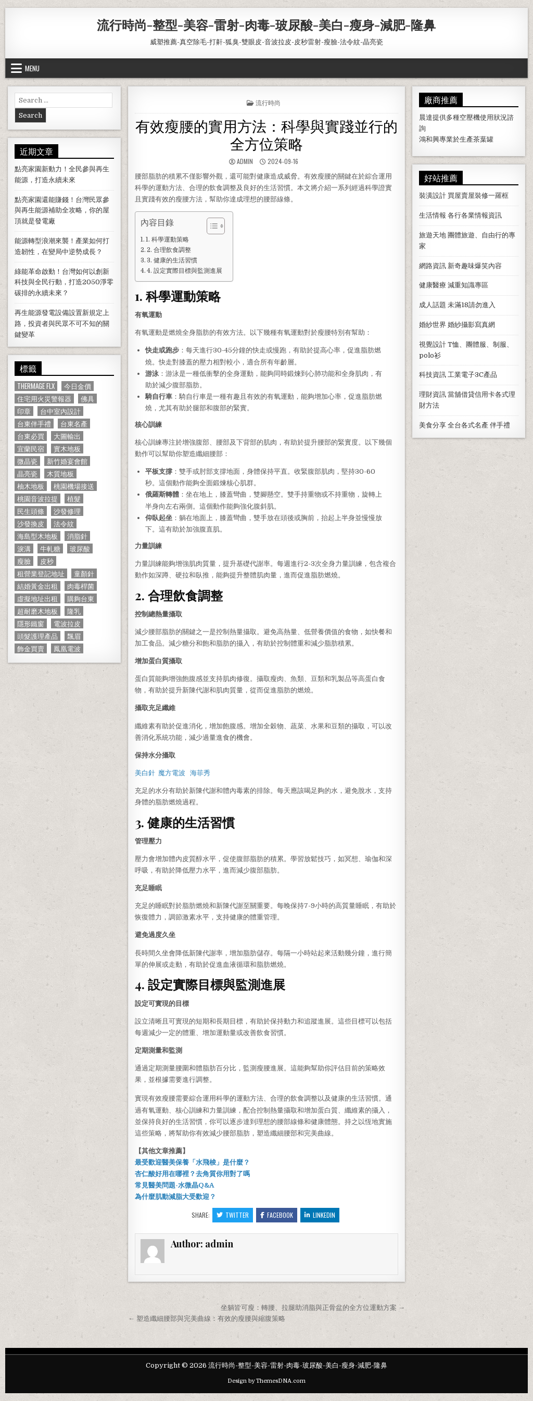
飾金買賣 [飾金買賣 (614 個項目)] (30, 648)
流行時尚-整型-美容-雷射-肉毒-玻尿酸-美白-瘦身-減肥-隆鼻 (266, 24)
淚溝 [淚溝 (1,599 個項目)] (24, 548)
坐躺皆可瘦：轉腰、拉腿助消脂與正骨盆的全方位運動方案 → (313, 1307)
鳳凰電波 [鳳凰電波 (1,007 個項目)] (67, 648)
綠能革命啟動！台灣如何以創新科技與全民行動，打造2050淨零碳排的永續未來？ (64, 282)
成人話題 (432, 305)
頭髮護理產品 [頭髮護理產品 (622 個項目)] (37, 636)
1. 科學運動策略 (167, 239)
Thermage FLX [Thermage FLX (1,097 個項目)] (36, 386)
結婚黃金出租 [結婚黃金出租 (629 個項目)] (37, 586)
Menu (32, 68)
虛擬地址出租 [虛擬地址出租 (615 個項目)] (37, 598)
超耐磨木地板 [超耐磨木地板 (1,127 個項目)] (37, 611)
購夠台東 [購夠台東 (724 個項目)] (80, 598)
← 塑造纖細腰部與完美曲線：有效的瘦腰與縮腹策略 (206, 1318)
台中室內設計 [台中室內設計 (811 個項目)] (60, 411)
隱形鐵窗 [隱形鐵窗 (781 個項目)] (30, 623)
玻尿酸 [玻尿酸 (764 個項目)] (80, 548)
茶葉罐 (483, 139)
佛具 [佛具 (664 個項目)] (87, 398)
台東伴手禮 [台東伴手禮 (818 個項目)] (34, 423)
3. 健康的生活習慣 (172, 260)
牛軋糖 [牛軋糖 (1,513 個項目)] (50, 548)
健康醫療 (432, 285)
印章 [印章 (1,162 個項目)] (24, 411)
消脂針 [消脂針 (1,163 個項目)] (77, 536)
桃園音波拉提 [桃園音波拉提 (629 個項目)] (37, 498)
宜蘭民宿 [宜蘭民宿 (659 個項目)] (30, 448)
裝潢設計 (432, 195)
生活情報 (432, 215)
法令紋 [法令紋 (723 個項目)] (64, 523)
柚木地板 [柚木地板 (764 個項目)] (30, 486)
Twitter (233, 1214)
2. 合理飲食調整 (169, 250)
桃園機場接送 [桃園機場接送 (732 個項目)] (74, 486)
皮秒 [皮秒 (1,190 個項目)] (47, 561)
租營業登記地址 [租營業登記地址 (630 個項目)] (41, 573)
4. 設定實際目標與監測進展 (184, 270)
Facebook (276, 1214)
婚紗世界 (432, 325)
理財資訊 (432, 394)
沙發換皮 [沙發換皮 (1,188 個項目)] (30, 523)
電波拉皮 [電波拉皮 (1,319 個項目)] (67, 623)
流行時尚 (268, 102)
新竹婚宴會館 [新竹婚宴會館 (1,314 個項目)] (67, 461)
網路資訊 (432, 266)
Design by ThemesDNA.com (266, 1381)
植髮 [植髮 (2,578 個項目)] (74, 498)
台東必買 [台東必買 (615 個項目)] (30, 436)
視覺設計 (432, 344)
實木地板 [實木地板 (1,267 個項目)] (67, 448)
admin (245, 161)
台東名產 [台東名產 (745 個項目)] (73, 423)
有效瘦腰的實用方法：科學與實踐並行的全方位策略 (266, 134)
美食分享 (432, 425)
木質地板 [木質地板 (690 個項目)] (60, 473)
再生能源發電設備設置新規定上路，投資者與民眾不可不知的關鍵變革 (62, 323)
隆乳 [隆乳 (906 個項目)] (74, 611)
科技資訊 (432, 374)
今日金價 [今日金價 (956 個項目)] (77, 386)
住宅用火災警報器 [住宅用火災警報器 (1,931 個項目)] (44, 398)
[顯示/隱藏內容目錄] (210, 226)
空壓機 (470, 117)
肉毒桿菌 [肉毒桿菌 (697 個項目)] (80, 586)
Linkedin (319, 1214)
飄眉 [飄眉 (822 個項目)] (74, 636)
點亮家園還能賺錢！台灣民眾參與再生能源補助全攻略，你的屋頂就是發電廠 (62, 210)
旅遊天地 (432, 235)
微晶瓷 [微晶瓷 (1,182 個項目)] (27, 461)
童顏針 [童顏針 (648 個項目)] (84, 573)
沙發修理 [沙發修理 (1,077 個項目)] (67, 511)
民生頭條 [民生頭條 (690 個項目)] (30, 511)
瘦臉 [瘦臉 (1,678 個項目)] (24, 561)
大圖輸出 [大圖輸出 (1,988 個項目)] (67, 436)
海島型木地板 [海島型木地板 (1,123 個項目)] (37, 536)
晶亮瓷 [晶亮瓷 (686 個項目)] (27, 473)
